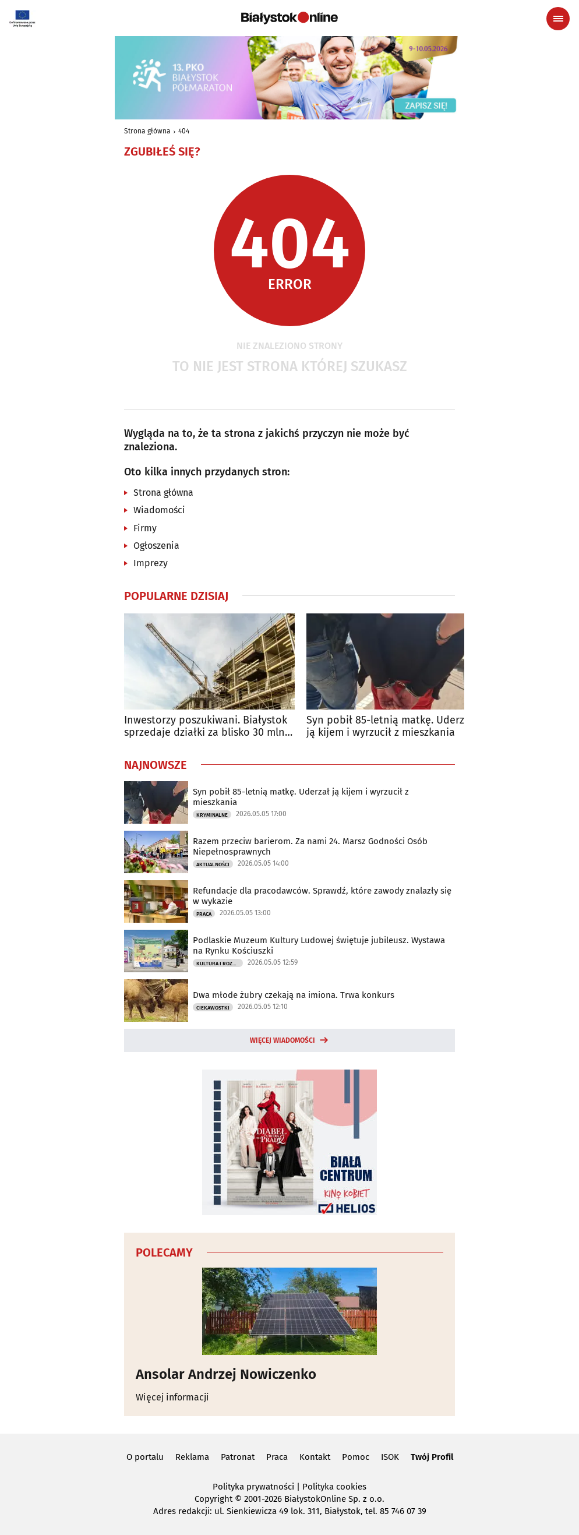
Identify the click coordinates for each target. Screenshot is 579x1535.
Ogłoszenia (156, 545)
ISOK (390, 1457)
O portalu (145, 1457)
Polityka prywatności (253, 1486)
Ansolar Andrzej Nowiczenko (226, 1374)
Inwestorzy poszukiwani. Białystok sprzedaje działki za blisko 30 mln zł (205, 726)
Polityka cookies (334, 1486)
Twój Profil (432, 1457)
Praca (203, 914)
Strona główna (147, 131)
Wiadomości (159, 510)
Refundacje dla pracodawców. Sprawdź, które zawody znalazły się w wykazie (322, 895)
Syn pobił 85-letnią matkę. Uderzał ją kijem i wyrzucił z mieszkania (390, 726)
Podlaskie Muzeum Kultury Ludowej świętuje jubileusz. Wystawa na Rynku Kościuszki (319, 945)
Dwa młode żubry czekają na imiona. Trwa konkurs (293, 995)
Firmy (145, 528)
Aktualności (213, 864)
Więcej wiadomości (282, 1040)
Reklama (192, 1457)
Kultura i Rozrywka (219, 963)
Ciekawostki (213, 1008)
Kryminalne (212, 815)
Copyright (213, 1499)
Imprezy (150, 563)
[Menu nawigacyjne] (558, 18)
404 (183, 131)
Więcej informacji (172, 1397)
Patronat (238, 1457)
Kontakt (314, 1457)
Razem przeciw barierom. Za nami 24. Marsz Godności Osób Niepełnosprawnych (310, 846)
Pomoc (355, 1457)
